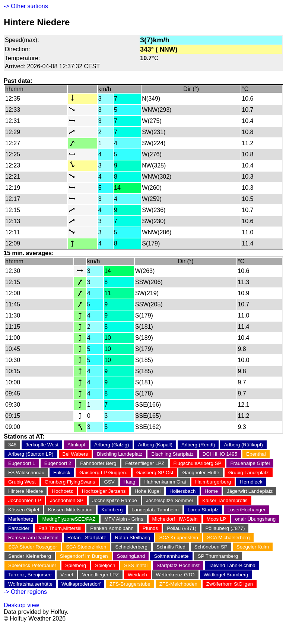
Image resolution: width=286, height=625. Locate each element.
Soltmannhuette (171, 556)
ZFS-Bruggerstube (129, 584)
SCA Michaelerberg (228, 537)
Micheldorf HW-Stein (175, 519)
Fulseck (61, 472)
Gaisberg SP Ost (155, 472)
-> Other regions (25, 592)
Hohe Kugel (147, 491)
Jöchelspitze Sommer (169, 500)
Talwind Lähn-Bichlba (232, 565)
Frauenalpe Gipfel (250, 463)
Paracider (18, 528)
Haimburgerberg (213, 482)
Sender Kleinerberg (29, 556)
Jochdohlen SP (66, 500)
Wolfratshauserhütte (30, 584)
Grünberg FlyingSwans (70, 482)
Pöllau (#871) (181, 528)
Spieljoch (105, 565)
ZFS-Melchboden (178, 584)
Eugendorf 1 (21, 463)
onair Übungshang (255, 519)
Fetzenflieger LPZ (144, 463)
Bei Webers (75, 454)
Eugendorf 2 (58, 463)
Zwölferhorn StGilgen (229, 584)
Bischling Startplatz (172, 454)
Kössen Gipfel (23, 509)
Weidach (137, 574)
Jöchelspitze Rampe (114, 500)
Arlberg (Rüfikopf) (243, 444)
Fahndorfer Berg (98, 463)
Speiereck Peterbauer (32, 565)
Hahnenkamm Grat (165, 482)
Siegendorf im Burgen (84, 556)
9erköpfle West (41, 444)
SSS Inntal (135, 565)
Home (211, 491)
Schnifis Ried (170, 547)
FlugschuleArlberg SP (198, 463)
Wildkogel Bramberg (226, 574)
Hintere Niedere (25, 491)
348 (12, 444)
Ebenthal (256, 454)
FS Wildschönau (26, 472)
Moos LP (216, 519)
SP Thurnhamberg (218, 556)
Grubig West (22, 482)
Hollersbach (182, 491)
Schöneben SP (211, 547)
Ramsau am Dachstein (33, 537)
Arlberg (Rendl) (198, 444)
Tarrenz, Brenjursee (29, 574)
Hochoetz (62, 491)
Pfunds (150, 528)
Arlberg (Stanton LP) (31, 454)
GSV (109, 482)
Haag (130, 482)
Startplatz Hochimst (178, 565)
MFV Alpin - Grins (123, 519)
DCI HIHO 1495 (220, 454)
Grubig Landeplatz (248, 472)
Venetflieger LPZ (100, 574)
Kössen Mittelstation (70, 509)
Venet (66, 574)
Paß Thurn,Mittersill (59, 528)
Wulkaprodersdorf (81, 584)
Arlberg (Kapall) (155, 444)
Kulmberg (112, 509)
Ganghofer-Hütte (200, 472)
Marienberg (20, 519)
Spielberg (75, 565)
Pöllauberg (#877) (225, 528)
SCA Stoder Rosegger (32, 547)
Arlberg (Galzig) (111, 444)
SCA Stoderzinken (86, 547)
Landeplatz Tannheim (154, 509)
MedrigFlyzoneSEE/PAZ (68, 519)
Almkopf (76, 444)
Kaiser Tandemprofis (224, 500)
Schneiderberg (131, 547)
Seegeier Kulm (252, 547)
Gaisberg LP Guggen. (103, 472)
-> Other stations (26, 6)
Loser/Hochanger (247, 509)
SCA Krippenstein (178, 537)
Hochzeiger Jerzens (104, 491)
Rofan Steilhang (132, 537)
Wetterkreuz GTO (175, 574)
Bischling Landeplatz (119, 454)
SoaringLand (131, 556)
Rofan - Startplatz (86, 537)
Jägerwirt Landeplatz (250, 491)
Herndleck (251, 482)
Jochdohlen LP (24, 500)
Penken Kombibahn (111, 528)
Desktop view (21, 605)
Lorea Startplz (203, 509)
